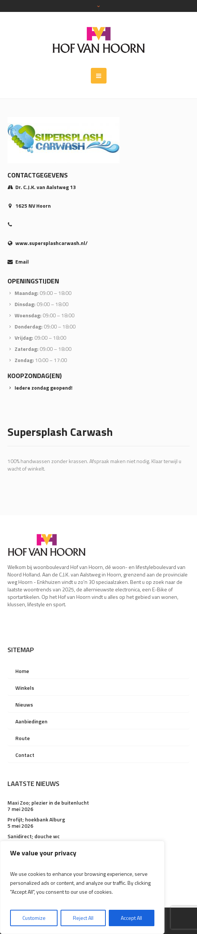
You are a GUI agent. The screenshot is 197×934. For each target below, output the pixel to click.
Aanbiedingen (31, 721)
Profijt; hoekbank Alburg (36, 819)
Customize (34, 918)
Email (22, 261)
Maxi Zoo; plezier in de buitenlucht (48, 802)
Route (22, 738)
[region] (82, 887)
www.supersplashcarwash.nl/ (51, 243)
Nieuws (24, 704)
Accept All (131, 918)
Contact (24, 755)
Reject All (83, 918)
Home (22, 671)
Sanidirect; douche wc (33, 836)
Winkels (24, 688)
